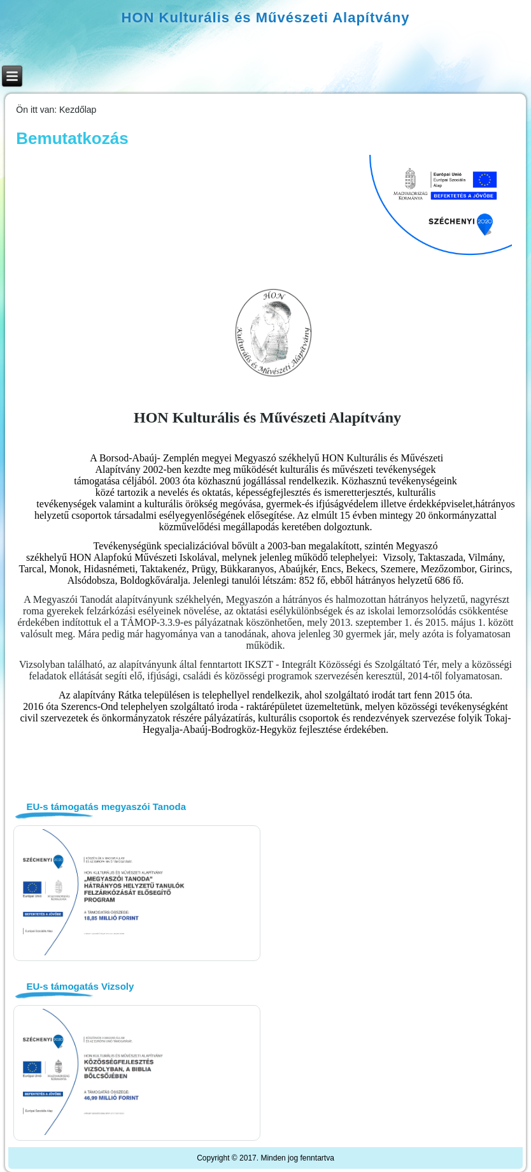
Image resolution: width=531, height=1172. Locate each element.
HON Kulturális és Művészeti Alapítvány (266, 17)
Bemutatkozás (72, 138)
